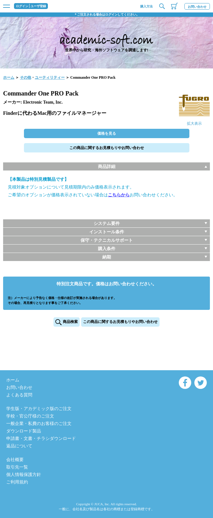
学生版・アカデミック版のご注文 (39, 408)
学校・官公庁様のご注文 (30, 416)
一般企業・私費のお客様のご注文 (39, 423)
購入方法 (146, 6)
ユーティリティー (50, 77)
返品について (19, 446)
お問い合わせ (197, 6)
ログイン (22, 6)
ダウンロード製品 (23, 431)
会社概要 (15, 459)
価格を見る (106, 133)
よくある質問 (19, 395)
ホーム (8, 77)
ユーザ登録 (38, 6)
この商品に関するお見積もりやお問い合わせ (106, 148)
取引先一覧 (17, 467)
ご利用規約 (17, 482)
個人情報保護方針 (23, 474)
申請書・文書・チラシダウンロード (41, 438)
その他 (25, 77)
